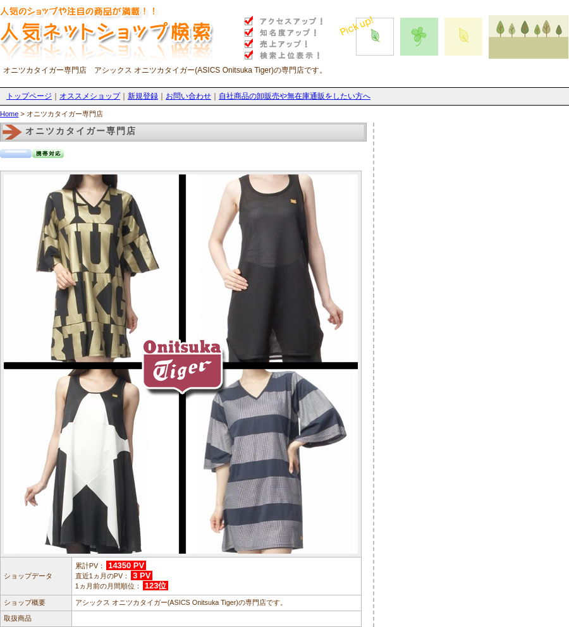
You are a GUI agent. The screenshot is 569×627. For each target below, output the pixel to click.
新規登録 (143, 96)
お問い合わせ (188, 96)
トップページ (29, 96)
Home (9, 114)
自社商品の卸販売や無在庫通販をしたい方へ (294, 96)
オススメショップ (89, 96)
